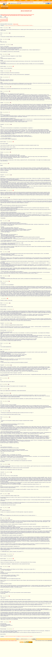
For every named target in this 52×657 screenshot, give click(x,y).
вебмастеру (12, 641)
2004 (11, 14)
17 (0, 21)
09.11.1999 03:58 (9, 331)
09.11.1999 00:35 (5, 379)
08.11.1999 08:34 (5, 597)
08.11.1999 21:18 (6, 418)
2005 (13, 14)
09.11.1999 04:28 (9, 310)
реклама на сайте (2, 641)
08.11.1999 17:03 (5, 494)
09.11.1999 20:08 (9, 67)
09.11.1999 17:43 (9, 142)
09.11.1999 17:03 (5, 164)
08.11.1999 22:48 (5, 402)
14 (5, 20)
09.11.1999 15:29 (9, 191)
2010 (21, 14)
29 (31, 26)
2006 (14, 14)
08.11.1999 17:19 (7, 473)
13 (10, 26)
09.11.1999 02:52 (6, 344)
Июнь (15, 15)
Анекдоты (2, 0)
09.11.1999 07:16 (4, 299)
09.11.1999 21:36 (6, 34)
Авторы (37, 0)
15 (6, 20)
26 (27, 26)
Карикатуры (32, 0)
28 (30, 26)
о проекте (9, 641)
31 (0, 22)
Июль (17, 15)
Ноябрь (27, 15)
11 (1, 20)
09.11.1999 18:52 (7, 87)
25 (26, 26)
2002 (8, 14)
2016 (31, 14)
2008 (18, 14)
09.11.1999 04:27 (7, 324)
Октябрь (24, 15)
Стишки (26, 0)
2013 (26, 14)
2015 (30, 14)
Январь (3, 15)
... (4, 26)
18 (1, 21)
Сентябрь (21, 15)
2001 (6, 14)
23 (7, 21)
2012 (25, 14)
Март (8, 15)
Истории (8, 0)
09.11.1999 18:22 (7, 103)
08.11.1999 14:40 (5, 567)
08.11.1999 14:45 (9, 559)
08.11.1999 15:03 (5, 508)
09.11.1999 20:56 (5, 55)
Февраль (6, 15)
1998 (1, 14)
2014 (28, 14)
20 (19, 26)
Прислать (43, 0)
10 (0, 20)
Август (19, 15)
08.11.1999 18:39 (5, 465)
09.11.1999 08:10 (5, 282)
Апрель (11, 15)
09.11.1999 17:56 (7, 125)
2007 (16, 14)
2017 (33, 14)
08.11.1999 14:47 (5, 519)
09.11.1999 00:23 (5, 389)
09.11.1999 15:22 (5, 221)
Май (13, 15)
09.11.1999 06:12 (6, 304)
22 (6, 21)
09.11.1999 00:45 (7, 366)
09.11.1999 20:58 (5, 40)
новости (16, 641)
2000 (4, 14)
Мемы (14, 0)
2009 (20, 14)
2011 (23, 14)
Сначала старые (15, 25)
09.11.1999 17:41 (7, 153)
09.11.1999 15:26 (5, 198)
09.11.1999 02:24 (6, 350)
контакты (6, 641)
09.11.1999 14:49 (5, 252)
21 (5, 21)
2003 (9, 14)
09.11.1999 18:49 (6, 92)
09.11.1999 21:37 (6, 28)
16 (7, 20)
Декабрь (30, 15)
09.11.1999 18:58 (6, 78)
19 (18, 26)
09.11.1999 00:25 (5, 385)
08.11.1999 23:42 (7, 394)
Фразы (20, 0)
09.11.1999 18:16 (6, 113)
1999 (3, 14)
